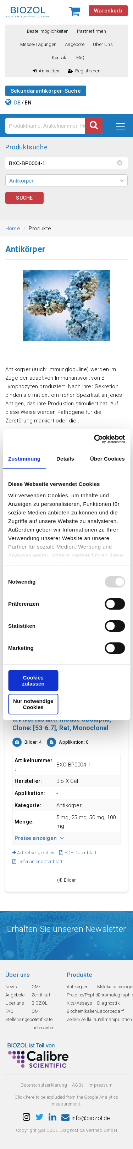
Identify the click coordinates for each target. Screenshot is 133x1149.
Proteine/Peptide (84, 994)
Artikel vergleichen (33, 852)
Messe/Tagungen (38, 44)
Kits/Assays (79, 1003)
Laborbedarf (110, 1011)
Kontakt (59, 57)
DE (17, 103)
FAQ (80, 57)
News (11, 986)
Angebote (74, 44)
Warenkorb (108, 10)
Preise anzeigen (39, 838)
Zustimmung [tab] (24, 459)
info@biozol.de (85, 1118)
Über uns (103, 44)
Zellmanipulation (114, 1019)
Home (12, 228)
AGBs (78, 1085)
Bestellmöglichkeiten (47, 31)
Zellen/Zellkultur (83, 1019)
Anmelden (46, 70)
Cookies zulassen (33, 680)
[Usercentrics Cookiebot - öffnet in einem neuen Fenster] (95, 439)
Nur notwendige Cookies (33, 704)
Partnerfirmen (91, 31)
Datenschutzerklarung (44, 1085)
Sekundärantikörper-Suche (46, 91)
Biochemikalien (82, 1011)
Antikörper (77, 986)
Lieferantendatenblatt (37, 861)
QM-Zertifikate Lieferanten (43, 1019)
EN (28, 103)
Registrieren (84, 70)
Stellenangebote (21, 1019)
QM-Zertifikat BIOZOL (41, 995)
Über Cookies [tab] (107, 459)
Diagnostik (108, 1003)
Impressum (100, 1085)
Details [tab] (65, 459)
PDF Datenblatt (77, 852)
